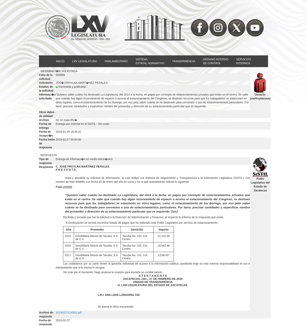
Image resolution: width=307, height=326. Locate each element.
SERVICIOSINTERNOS (243, 61)
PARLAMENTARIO (116, 61)
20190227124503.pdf (69, 312)
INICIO (60, 61)
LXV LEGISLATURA (84, 61)
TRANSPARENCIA (183, 61)
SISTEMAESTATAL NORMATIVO (149, 61)
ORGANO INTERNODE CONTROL (215, 61)
